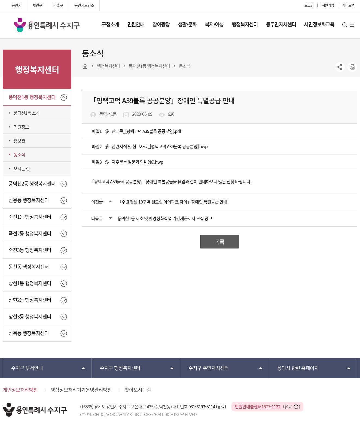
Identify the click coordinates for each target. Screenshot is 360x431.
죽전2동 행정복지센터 (29, 233)
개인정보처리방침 (20, 389)
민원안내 (135, 24)
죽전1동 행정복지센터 (29, 216)
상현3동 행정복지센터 (29, 316)
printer (352, 67)
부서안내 (27, 368)
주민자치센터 (208, 368)
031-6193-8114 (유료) (207, 406)
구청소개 (110, 24)
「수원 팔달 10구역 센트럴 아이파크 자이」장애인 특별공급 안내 (172, 201)
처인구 (37, 5)
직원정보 (21, 126)
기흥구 (58, 5)
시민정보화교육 (319, 24)
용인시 (16, 5)
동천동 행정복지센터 (28, 266)
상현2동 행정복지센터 (29, 299)
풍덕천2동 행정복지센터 (32, 183)
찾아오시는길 (138, 389)
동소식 (19, 154)
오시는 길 (22, 168)
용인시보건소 (84, 5)
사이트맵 (348, 5)
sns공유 (340, 67)
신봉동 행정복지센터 (28, 200)
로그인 (308, 5)
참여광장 (161, 24)
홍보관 (19, 140)
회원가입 (328, 5)
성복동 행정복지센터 (28, 333)
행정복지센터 (245, 24)
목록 (219, 242)
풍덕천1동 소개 (26, 113)
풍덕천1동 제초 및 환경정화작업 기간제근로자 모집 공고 (164, 218)
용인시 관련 (298, 368)
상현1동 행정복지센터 (29, 283)
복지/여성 (214, 24)
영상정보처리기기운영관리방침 (81, 389)
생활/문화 (187, 24)
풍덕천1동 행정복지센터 (32, 97)
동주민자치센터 (281, 24)
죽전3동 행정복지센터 (29, 250)
